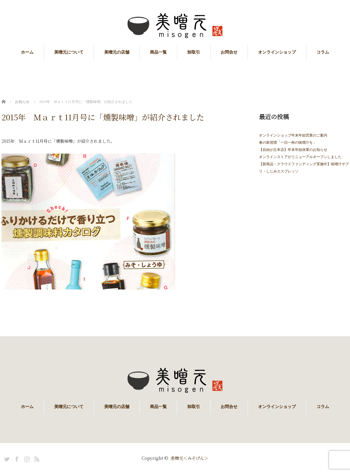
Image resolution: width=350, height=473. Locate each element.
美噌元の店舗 (116, 52)
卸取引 (193, 52)
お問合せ (229, 52)
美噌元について (69, 52)
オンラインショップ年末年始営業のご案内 (293, 135)
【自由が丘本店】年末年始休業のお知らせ (293, 150)
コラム (322, 52)
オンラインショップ (277, 52)
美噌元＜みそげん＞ (189, 458)
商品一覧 (158, 52)
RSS (35, 458)
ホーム (27, 52)
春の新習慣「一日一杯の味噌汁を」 (287, 142)
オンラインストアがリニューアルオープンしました (300, 157)
